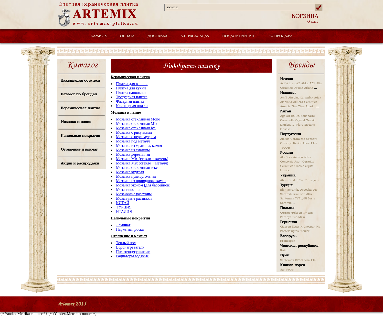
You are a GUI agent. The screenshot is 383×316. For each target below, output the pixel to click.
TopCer (285, 147)
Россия (286, 152)
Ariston (298, 157)
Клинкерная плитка (132, 106)
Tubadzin (298, 217)
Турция (286, 185)
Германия (288, 222)
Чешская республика (299, 246)
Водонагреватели (130, 247)
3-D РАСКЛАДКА (195, 36)
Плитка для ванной (132, 84)
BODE (295, 116)
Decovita (306, 189)
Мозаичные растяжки (134, 198)
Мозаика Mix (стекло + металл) (142, 163)
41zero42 (293, 83)
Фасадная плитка (130, 101)
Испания (288, 93)
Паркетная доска (130, 229)
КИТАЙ (122, 203)
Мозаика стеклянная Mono (138, 119)
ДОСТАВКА (157, 36)
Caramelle (287, 120)
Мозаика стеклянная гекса (138, 167)
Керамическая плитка (80, 108)
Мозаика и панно (76, 122)
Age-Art (285, 116)
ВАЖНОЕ (99, 36)
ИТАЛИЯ (124, 211)
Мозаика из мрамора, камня (139, 145)
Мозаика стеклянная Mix (136, 123)
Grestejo (286, 143)
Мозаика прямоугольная (136, 176)
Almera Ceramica (305, 102)
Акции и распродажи (80, 163)
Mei (318, 226)
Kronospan (307, 226)
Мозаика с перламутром (136, 137)
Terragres (312, 180)
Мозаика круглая (130, 172)
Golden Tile (296, 180)
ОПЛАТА (127, 36)
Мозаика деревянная (133, 154)
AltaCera (286, 157)
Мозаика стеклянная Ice (136, 128)
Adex (317, 97)
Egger (295, 226)
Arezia (298, 88)
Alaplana (286, 102)
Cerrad (285, 212)
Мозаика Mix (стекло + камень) (142, 159)
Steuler (304, 231)
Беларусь (288, 236)
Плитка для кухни (131, 88)
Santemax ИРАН (291, 260)
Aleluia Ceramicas (292, 139)
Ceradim (308, 161)
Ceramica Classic (292, 166)
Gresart (311, 139)
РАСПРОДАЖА (280, 36)
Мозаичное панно (131, 189)
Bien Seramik (289, 189)
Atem (283, 180)
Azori (297, 161)
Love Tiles (310, 143)
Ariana (308, 88)
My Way (308, 212)
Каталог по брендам (79, 94)
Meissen (296, 212)
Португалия (290, 134)
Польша (287, 208)
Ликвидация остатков (80, 80)
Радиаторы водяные (132, 256)
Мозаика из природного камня (141, 181)
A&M (283, 97)
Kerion (297, 143)
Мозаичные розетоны (134, 194)
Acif (282, 83)
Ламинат (123, 225)
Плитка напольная (131, 92)
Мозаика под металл (133, 141)
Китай (285, 111)
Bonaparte (307, 116)
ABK (312, 83)
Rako (283, 250)
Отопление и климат (79, 149)
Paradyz (285, 217)
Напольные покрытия (80, 136)
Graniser (299, 194)
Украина (287, 175)
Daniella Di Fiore (291, 124)
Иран (284, 255)
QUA (309, 194)
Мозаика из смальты (133, 150)
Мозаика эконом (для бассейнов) (143, 185)
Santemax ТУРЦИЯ (293, 198)
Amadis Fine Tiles (292, 106)
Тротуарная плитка (131, 97)
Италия (286, 79)
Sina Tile (310, 260)
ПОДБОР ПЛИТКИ (238, 36)
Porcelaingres (289, 231)
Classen (285, 226)
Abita (305, 83)
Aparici (310, 106)
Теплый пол (126, 243)
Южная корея (292, 265)
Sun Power (287, 269)
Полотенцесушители (133, 252)
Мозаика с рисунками (134, 132)
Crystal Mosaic (305, 120)
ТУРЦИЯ (124, 207)
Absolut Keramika (300, 97)
